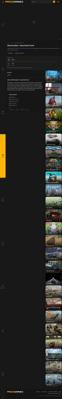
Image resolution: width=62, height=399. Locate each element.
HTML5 (17, 109)
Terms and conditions (52, 391)
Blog (60, 391)
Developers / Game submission (54, 393)
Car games (12, 109)
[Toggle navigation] (3, 2)
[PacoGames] (15, 392)
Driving (13, 97)
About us (38, 391)
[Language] (59, 1)
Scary (28, 109)
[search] (54, 2)
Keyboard (22, 109)
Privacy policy (44, 391)
